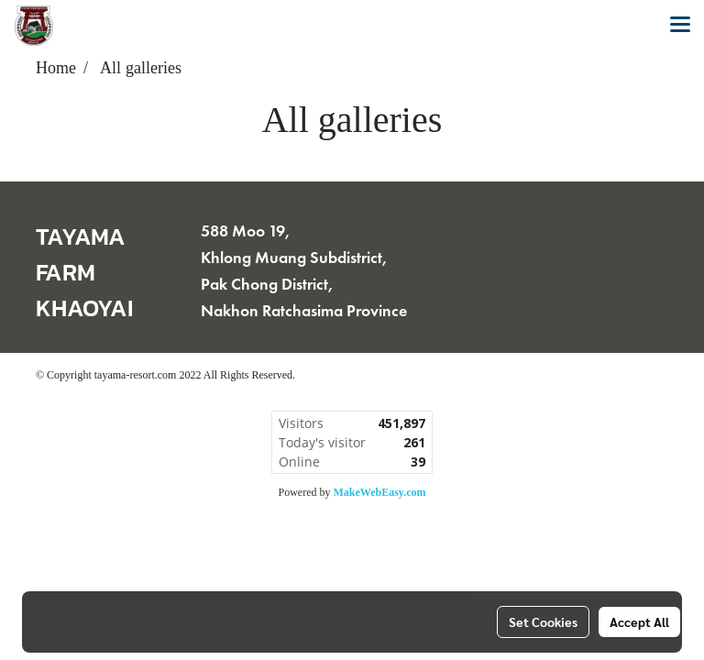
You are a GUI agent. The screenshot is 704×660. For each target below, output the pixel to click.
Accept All (639, 621)
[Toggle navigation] (680, 26)
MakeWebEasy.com (380, 492)
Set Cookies (543, 621)
